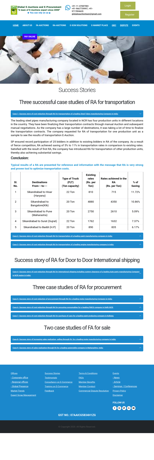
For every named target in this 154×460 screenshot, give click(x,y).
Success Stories (56, 402)
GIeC (114, 25)
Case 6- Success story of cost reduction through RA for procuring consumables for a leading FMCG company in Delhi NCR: (72, 323)
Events (135, 25)
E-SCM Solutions (78, 25)
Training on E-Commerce (60, 422)
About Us (27, 25)
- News (116, 407)
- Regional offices (19, 411)
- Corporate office (19, 407)
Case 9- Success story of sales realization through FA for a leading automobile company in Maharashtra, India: (75, 375)
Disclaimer (120, 424)
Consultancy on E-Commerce (57, 413)
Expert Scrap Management (20, 426)
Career (16, 36)
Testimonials (54, 407)
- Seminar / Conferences (125, 415)
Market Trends (21, 420)
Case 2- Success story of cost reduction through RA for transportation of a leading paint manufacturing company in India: (75, 241)
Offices (16, 402)
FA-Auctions (42, 25)
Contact (43, 36)
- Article (116, 411)
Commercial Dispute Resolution (93, 422)
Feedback (51, 428)
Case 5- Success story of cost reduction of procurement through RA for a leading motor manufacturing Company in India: (74, 311)
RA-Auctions (59, 25)
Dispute (124, 25)
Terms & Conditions (92, 402)
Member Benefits (91, 411)
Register (129, 14)
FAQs (82, 407)
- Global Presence (19, 415)
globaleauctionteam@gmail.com (86, 14)
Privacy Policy (122, 420)
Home (16, 25)
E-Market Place (99, 25)
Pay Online (29, 36)
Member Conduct (91, 416)
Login (128, 5)
